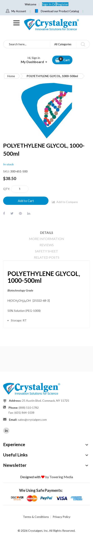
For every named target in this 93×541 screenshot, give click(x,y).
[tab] (46, 232)
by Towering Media (59, 477)
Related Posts (46, 257)
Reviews (47, 245)
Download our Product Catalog (60, 11)
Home (11, 76)
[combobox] (27, 44)
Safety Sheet (46, 251)
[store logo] (51, 24)
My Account (18, 11)
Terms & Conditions (36, 516)
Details (46, 232)
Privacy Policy (61, 516)
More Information (46, 239)
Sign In (47, 4)
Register (62, 4)
